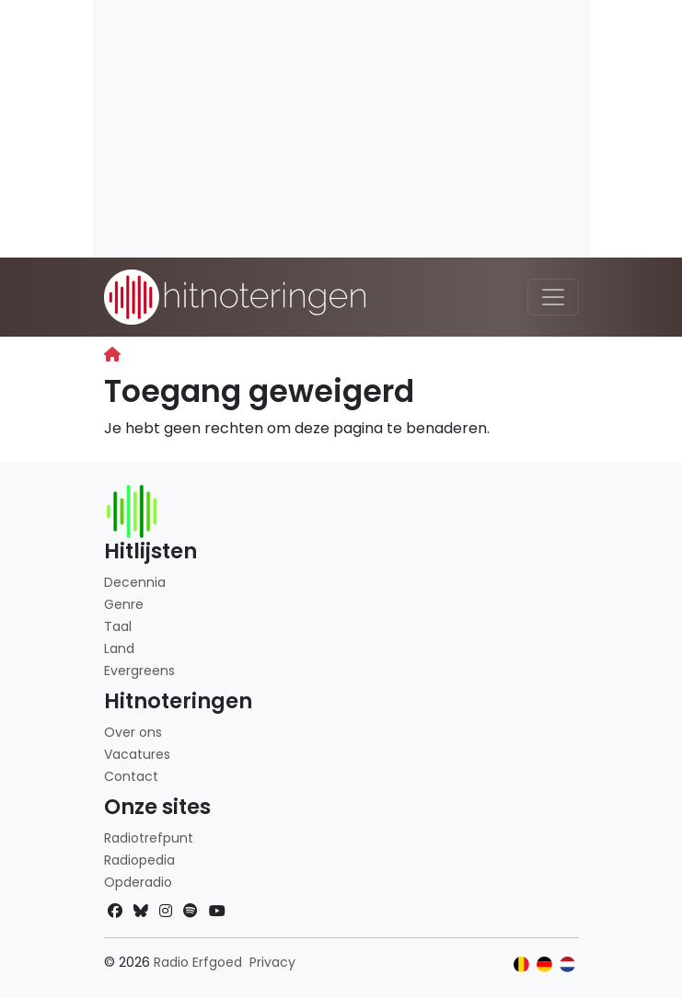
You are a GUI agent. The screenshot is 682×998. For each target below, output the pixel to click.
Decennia (135, 582)
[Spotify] (190, 911)
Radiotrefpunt (148, 838)
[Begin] (112, 354)
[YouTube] (217, 911)
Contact (131, 776)
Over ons (133, 732)
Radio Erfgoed (198, 962)
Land (119, 648)
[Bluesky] (141, 911)
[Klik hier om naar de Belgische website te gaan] (521, 964)
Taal (118, 626)
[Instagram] (166, 911)
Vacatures (137, 754)
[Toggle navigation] (553, 297)
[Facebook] (115, 911)
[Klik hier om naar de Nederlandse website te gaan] (567, 964)
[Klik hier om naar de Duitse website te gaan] (544, 964)
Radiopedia (139, 860)
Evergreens (139, 670)
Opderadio (138, 882)
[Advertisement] (341, 129)
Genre (124, 604)
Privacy (272, 962)
